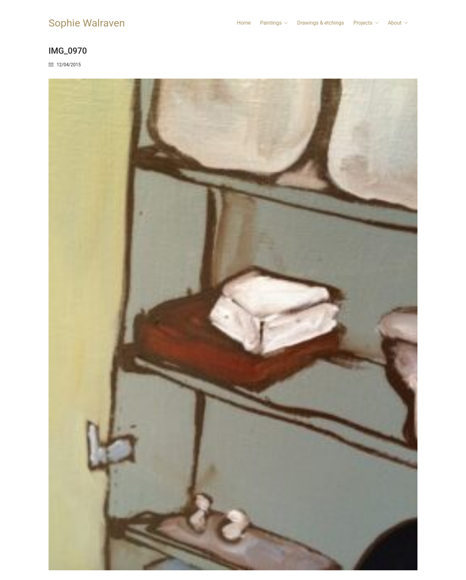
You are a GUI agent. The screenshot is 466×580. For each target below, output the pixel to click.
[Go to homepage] (87, 23)
